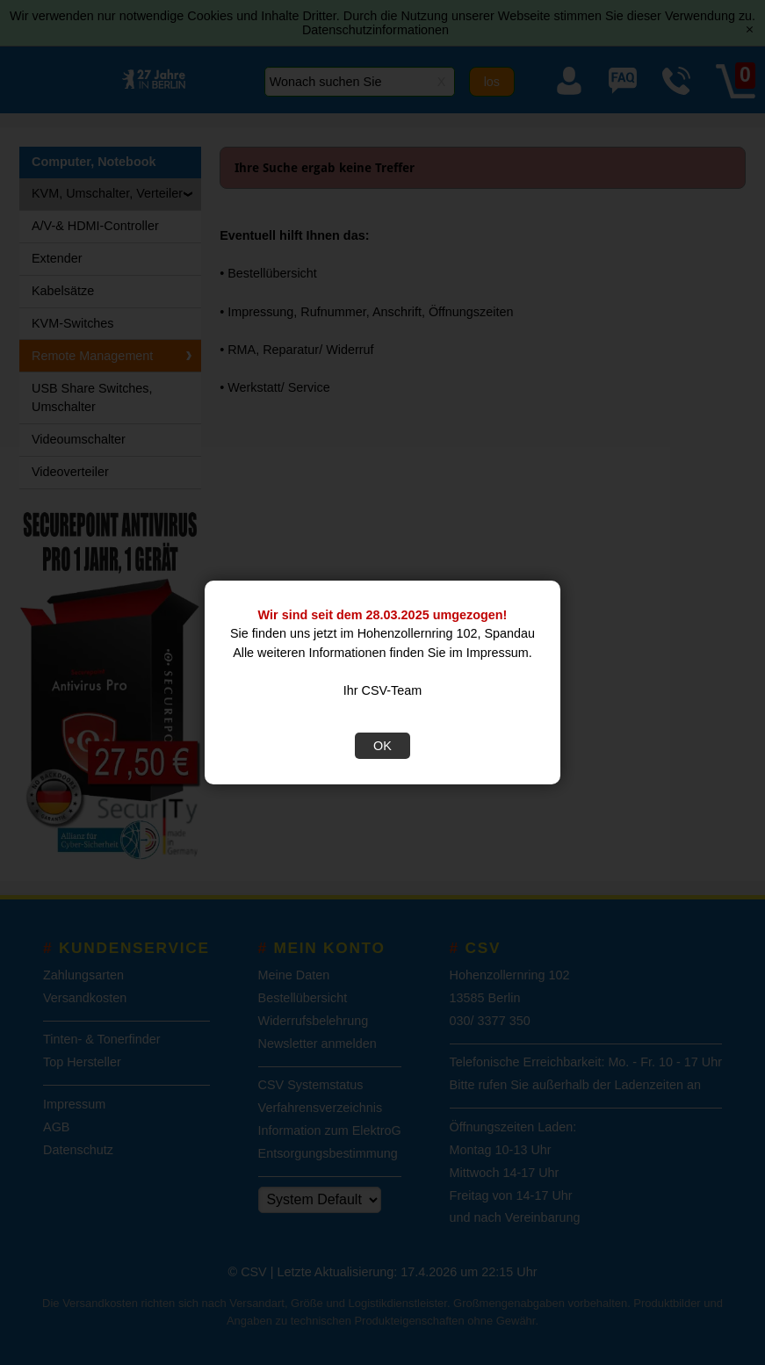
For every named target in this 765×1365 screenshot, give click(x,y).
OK (382, 746)
